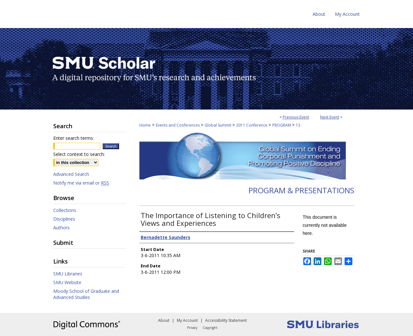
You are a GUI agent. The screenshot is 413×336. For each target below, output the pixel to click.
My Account (187, 320)
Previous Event (296, 117)
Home (145, 125)
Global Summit (218, 125)
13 (298, 125)
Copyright (210, 327)
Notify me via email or (81, 183)
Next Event (329, 117)
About (163, 320)
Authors (61, 228)
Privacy (192, 327)
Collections (64, 210)
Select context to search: (79, 154)
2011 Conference (252, 125)
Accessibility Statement (226, 320)
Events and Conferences (178, 125)
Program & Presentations (301, 190)
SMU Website (67, 282)
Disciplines (64, 219)
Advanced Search (71, 174)
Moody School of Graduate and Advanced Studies (86, 294)
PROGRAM (282, 125)
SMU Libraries (67, 274)
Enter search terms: (73, 138)
